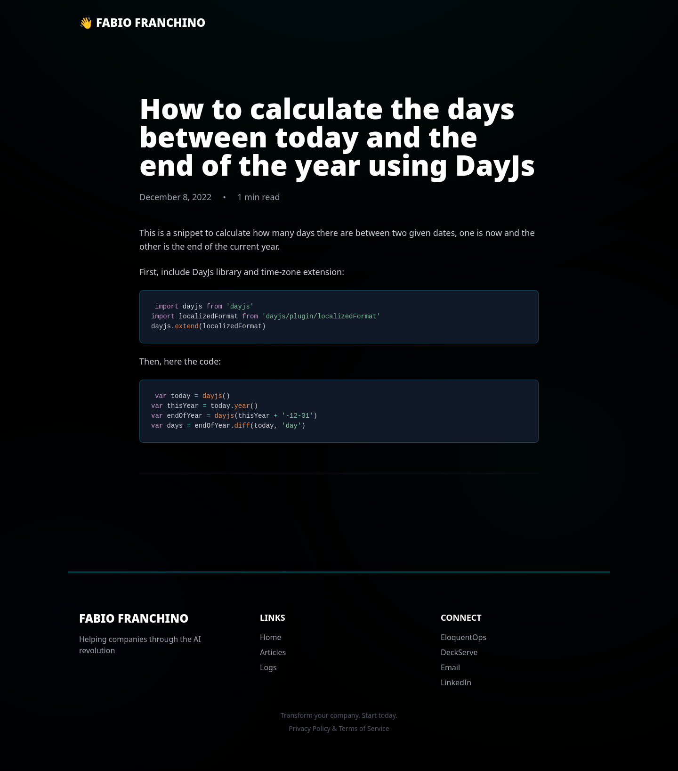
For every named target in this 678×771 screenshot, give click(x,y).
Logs (268, 667)
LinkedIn (456, 682)
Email (450, 667)
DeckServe (459, 652)
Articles (273, 652)
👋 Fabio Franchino (142, 22)
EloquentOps (463, 637)
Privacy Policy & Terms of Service (339, 728)
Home (271, 637)
